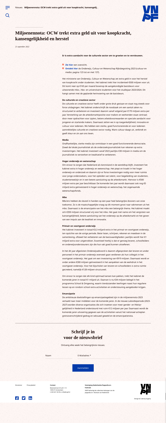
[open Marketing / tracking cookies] (162, 403)
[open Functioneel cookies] (162, 396)
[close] (162, 382)
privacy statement (155, 388)
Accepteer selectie (146, 418)
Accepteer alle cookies (146, 412)
